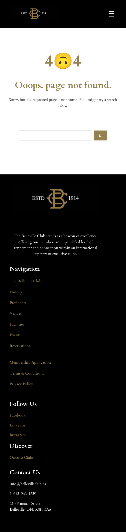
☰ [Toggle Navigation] (111, 13)
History (16, 292)
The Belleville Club (25, 281)
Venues (16, 313)
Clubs (28, 457)
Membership (21, 362)
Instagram (18, 435)
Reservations (20, 346)
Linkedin (17, 425)
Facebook (18, 415)
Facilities (17, 324)
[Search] (100, 135)
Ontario (16, 457)
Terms (15, 373)
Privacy (16, 384)
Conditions (34, 373)
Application (41, 362)
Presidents (18, 302)
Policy (28, 384)
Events (15, 335)
